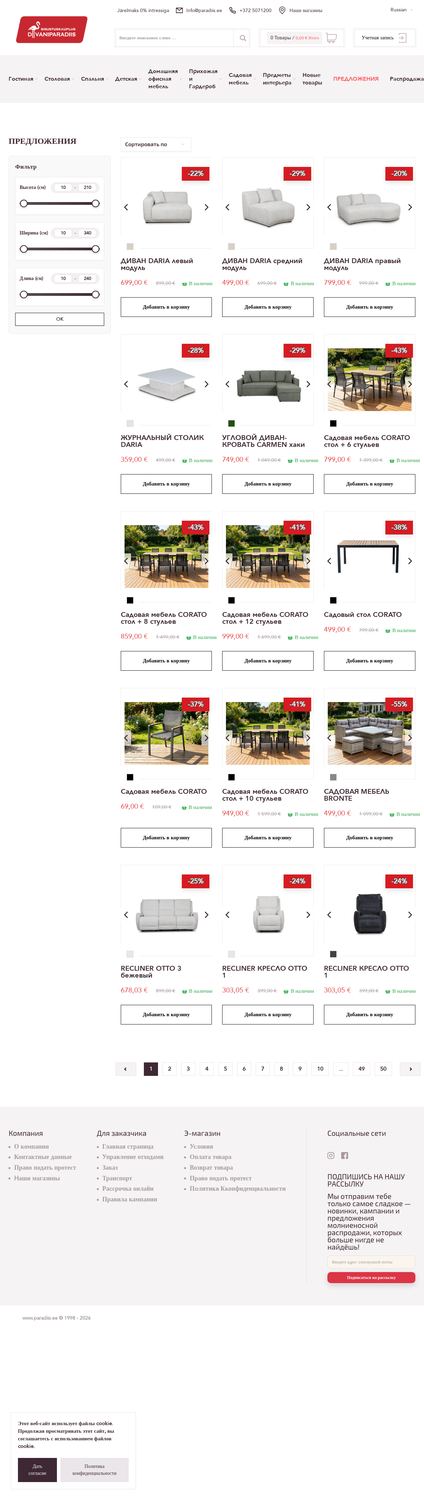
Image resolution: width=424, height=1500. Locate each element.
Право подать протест (45, 1167)
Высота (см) (60, 187)
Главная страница (128, 1146)
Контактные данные (43, 1157)
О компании (31, 1146)
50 (383, 1069)
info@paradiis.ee (204, 10)
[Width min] (63, 233)
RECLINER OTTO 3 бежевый (151, 972)
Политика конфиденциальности (94, 1470)
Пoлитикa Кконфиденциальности (238, 1188)
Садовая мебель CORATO (164, 791)
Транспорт (117, 1178)
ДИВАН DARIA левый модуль (157, 264)
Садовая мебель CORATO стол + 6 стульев (367, 441)
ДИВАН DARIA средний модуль (262, 264)
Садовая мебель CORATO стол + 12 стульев (265, 618)
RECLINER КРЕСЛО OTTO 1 (264, 972)
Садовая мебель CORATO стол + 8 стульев (164, 618)
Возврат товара (211, 1167)
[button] (206, 207)
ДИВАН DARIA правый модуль (362, 264)
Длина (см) (60, 278)
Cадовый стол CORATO (363, 614)
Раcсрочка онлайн (128, 1188)
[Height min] (63, 187)
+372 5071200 (255, 10)
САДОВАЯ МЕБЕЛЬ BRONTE (356, 795)
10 (320, 1069)
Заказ (110, 1167)
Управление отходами (133, 1157)
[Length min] (63, 278)
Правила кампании (129, 1199)
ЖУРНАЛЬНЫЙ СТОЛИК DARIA (162, 441)
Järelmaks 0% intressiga (143, 10)
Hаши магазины (305, 10)
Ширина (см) (60, 233)
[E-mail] (371, 1262)
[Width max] (87, 233)
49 (361, 1069)
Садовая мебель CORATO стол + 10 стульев (265, 795)
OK (59, 319)
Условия (201, 1146)
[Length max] (87, 278)
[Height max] (87, 187)
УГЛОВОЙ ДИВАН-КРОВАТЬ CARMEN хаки (263, 441)
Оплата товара (210, 1157)
